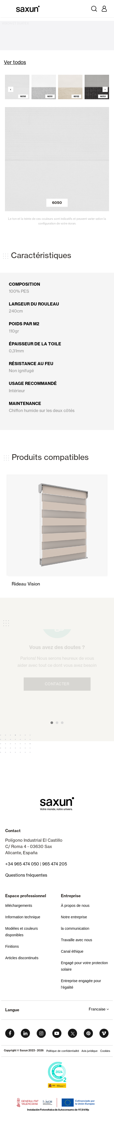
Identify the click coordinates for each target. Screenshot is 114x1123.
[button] (51, 722)
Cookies (105, 1051)
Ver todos (15, 62)
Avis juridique (89, 1051)
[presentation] (10, 88)
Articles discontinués (22, 958)
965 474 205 (54, 863)
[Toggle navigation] (10, 8)
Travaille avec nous (76, 940)
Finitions (12, 946)
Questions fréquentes (26, 875)
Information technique (22, 917)
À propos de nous (75, 905)
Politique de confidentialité (62, 1051)
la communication (75, 928)
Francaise (99, 1009)
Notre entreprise (74, 917)
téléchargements (18, 905)
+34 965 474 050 (22, 863)
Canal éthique (72, 951)
